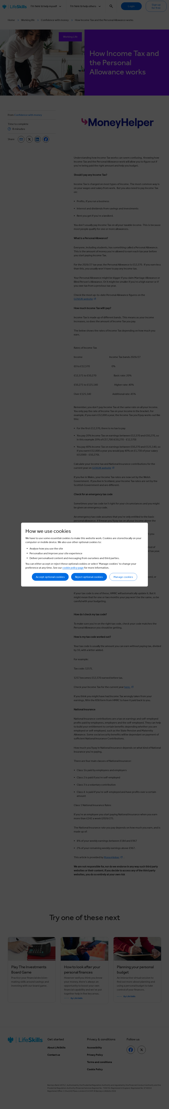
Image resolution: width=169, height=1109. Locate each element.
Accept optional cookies (50, 576)
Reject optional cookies (89, 576)
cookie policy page (73, 567)
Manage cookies (123, 576)
